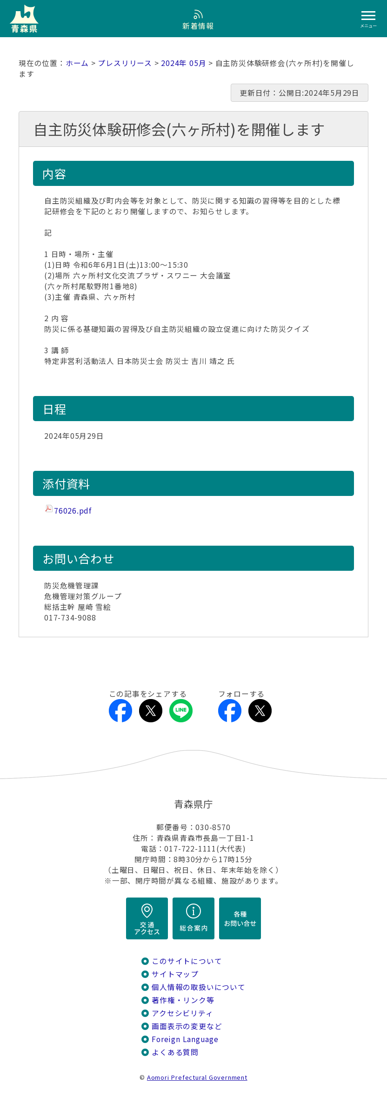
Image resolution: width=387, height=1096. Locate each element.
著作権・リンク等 (183, 1000)
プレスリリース (125, 63)
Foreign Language (185, 1039)
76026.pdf (73, 510)
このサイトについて (187, 961)
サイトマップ (175, 974)
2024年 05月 (183, 63)
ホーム (77, 63)
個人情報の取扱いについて (198, 987)
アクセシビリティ (182, 1013)
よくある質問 (175, 1052)
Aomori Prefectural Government (197, 1077)
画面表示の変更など (187, 1026)
